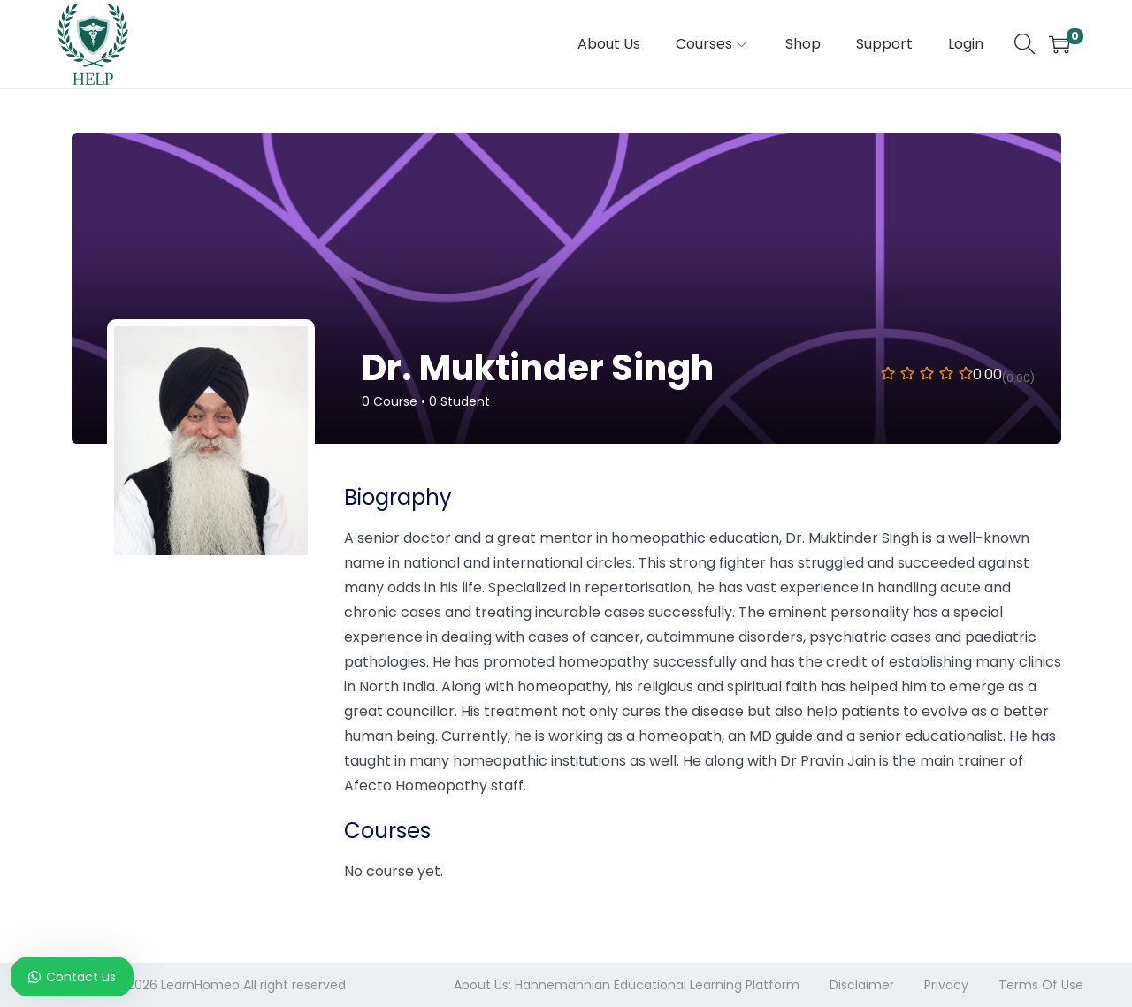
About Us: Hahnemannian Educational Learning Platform (626, 985)
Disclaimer (862, 985)
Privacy (946, 985)
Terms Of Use (1040, 985)
